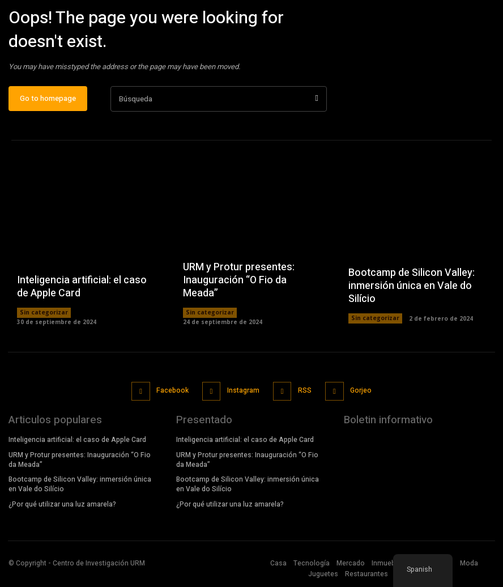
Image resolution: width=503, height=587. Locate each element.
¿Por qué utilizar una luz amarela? (62, 506)
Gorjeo (358, 394)
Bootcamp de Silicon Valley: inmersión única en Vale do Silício (411, 290)
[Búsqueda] (316, 103)
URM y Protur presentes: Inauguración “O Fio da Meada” (239, 284)
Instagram (243, 394)
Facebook (173, 394)
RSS (303, 394)
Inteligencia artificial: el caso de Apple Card (82, 291)
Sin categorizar (43, 317)
